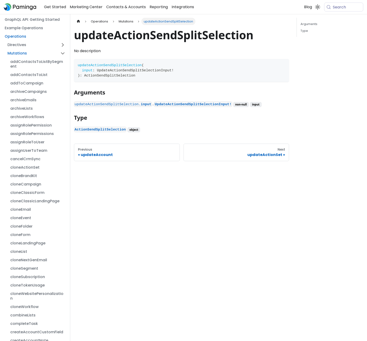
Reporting (159, 7)
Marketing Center (86, 7)
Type (304, 31)
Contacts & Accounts (126, 7)
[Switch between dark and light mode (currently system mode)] (317, 7)
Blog (308, 7)
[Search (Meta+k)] (343, 7)
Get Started (55, 7)
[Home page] (78, 21)
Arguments (309, 24)
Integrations (183, 7)
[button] (36, 45)
